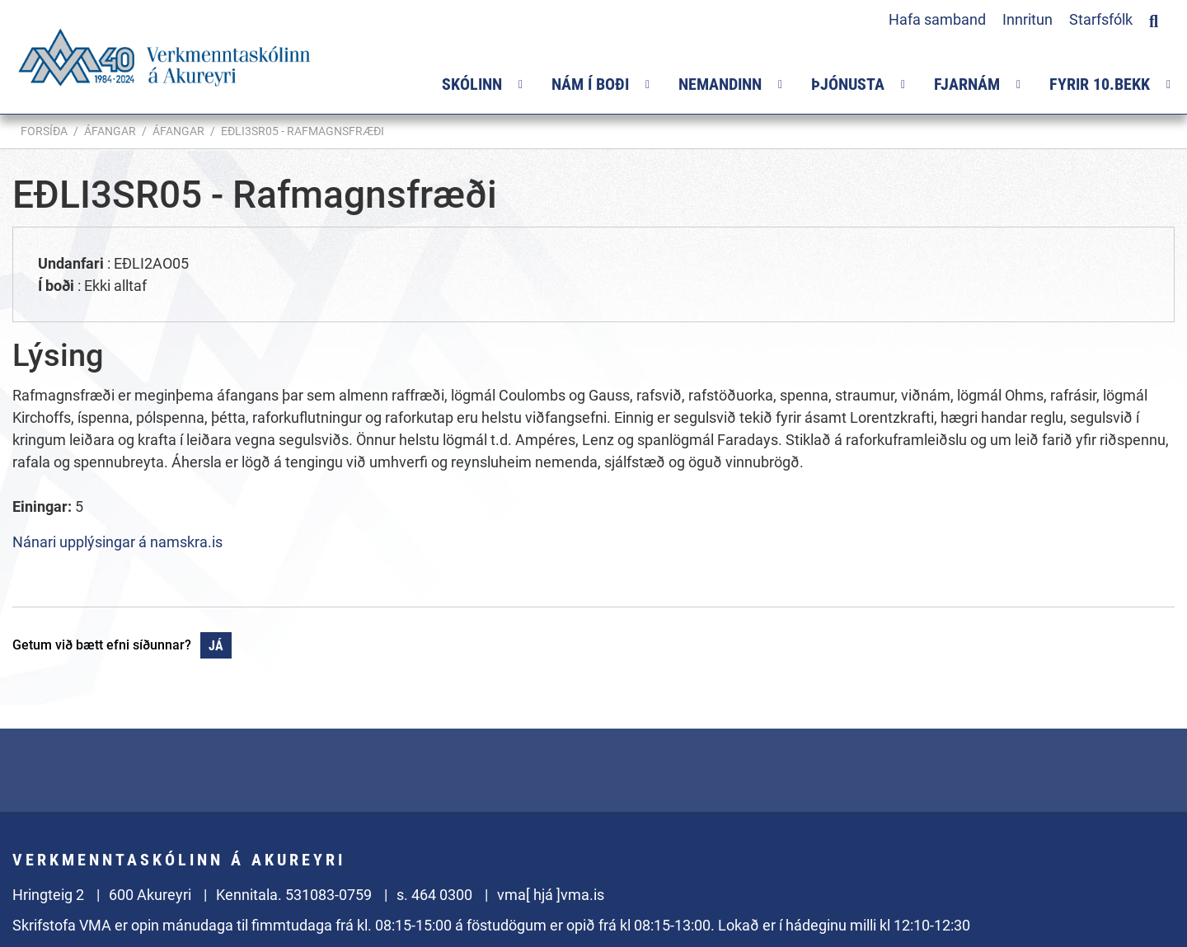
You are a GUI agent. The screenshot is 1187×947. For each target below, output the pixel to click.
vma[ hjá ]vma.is (550, 894)
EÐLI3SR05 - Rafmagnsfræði (302, 131)
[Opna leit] (1153, 19)
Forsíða (44, 131)
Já (216, 646)
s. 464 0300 (434, 894)
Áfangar (110, 131)
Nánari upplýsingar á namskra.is (117, 542)
